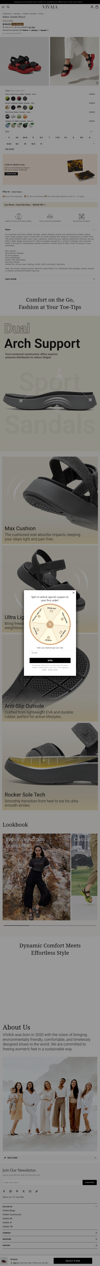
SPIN (50, 660)
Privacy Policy (53, 669)
